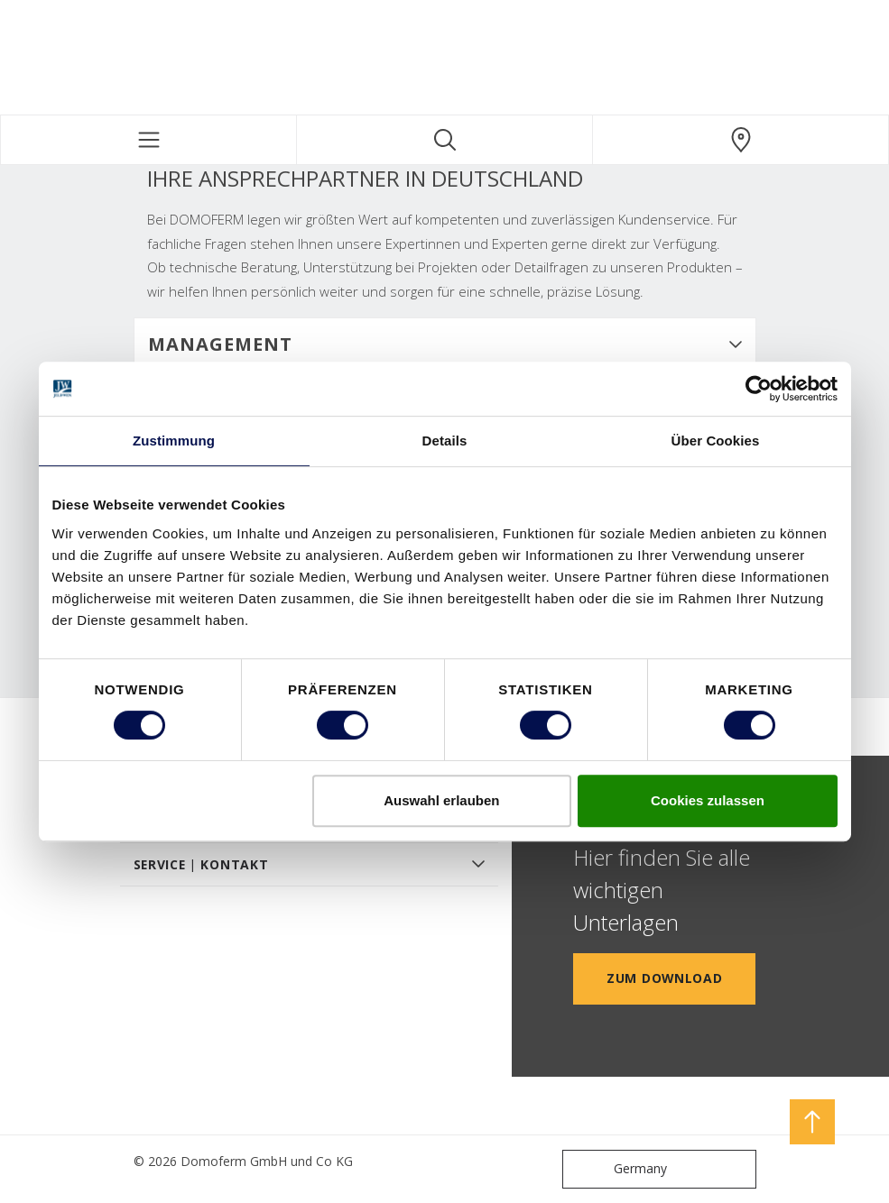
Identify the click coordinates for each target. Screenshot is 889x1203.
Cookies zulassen (707, 800)
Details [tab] (445, 440)
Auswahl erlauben (441, 800)
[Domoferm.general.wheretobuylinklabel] (740, 140)
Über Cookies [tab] (715, 440)
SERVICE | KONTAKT (201, 864)
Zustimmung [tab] (174, 440)
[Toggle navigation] (148, 140)
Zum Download (664, 978)
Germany (618, 1169)
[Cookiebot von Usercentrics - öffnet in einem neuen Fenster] (759, 388)
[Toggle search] (444, 140)
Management (220, 344)
